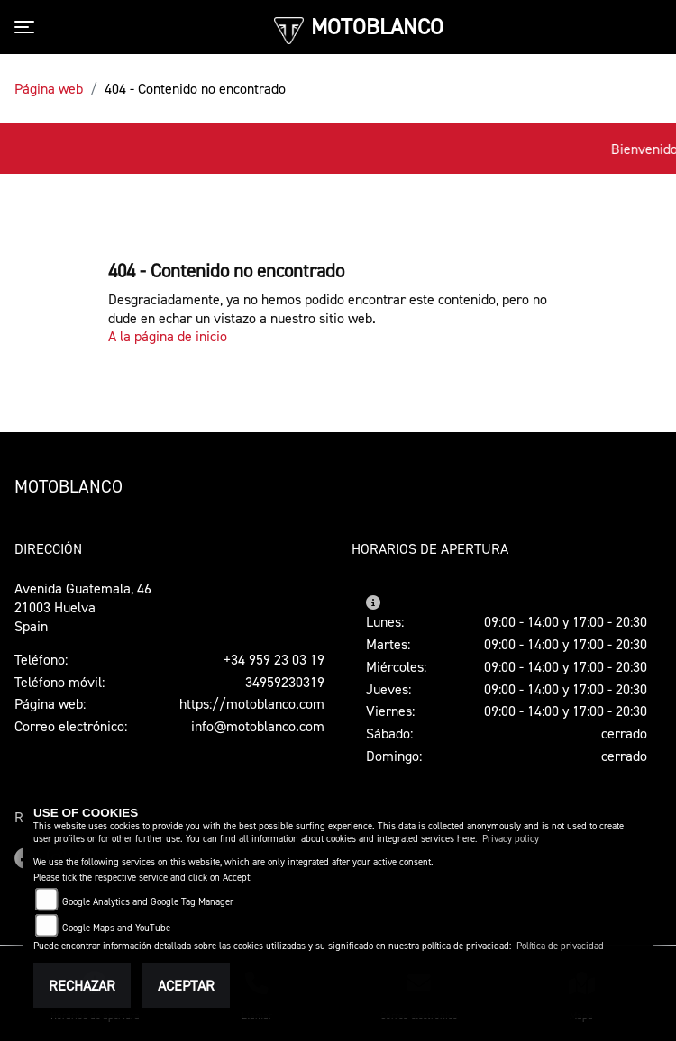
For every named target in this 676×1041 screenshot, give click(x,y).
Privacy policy (510, 839)
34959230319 (284, 682)
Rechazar (82, 985)
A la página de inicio (167, 336)
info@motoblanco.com (257, 726)
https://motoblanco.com (251, 703)
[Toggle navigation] (27, 27)
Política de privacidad (560, 946)
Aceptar (186, 985)
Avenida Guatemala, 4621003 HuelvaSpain (82, 607)
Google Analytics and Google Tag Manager (147, 902)
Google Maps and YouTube (116, 928)
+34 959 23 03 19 (274, 659)
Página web (48, 88)
